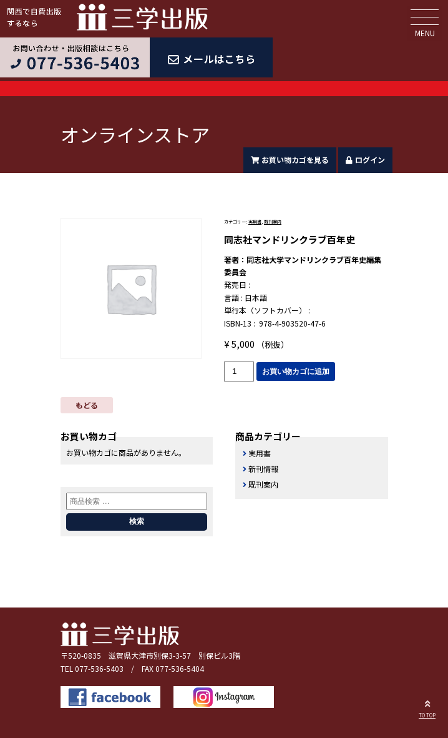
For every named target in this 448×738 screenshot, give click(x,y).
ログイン (365, 159)
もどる (86, 405)
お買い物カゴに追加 (295, 371)
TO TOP (427, 707)
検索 (136, 521)
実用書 (254, 222)
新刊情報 (263, 468)
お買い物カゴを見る (290, 159)
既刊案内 (272, 222)
